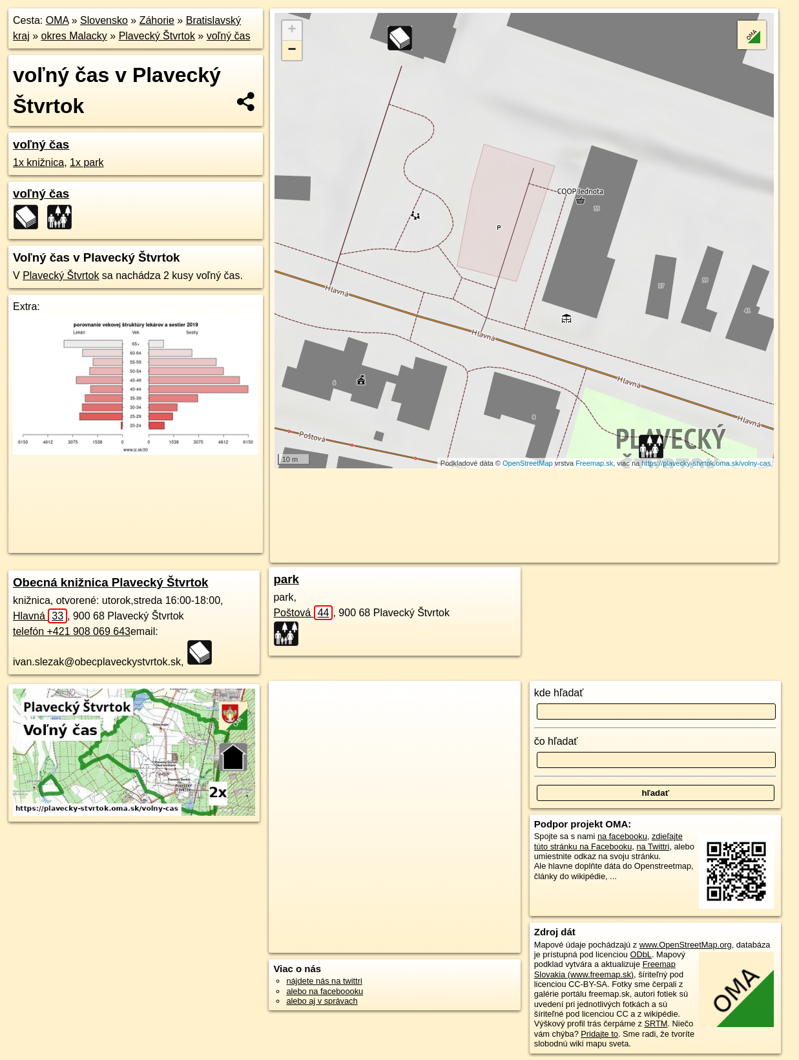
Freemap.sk (594, 463)
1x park (86, 162)
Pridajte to (599, 1034)
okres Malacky (74, 35)
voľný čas (229, 35)
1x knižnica (38, 162)
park (286, 579)
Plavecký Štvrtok (157, 35)
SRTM (655, 1023)
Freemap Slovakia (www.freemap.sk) (605, 969)
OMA (57, 20)
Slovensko (104, 20)
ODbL (640, 954)
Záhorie (157, 20)
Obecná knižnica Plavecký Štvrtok (111, 582)
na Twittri (652, 846)
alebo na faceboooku (324, 991)
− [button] (292, 50)
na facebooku (622, 836)
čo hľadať (556, 741)
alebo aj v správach (321, 1001)
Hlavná (40, 615)
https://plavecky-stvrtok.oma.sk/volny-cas (706, 463)
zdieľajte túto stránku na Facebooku (608, 841)
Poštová (303, 612)
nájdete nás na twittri (324, 981)
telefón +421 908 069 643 (71, 631)
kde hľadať (559, 692)
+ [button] (292, 30)
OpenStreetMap (528, 463)
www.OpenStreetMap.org (685, 945)
